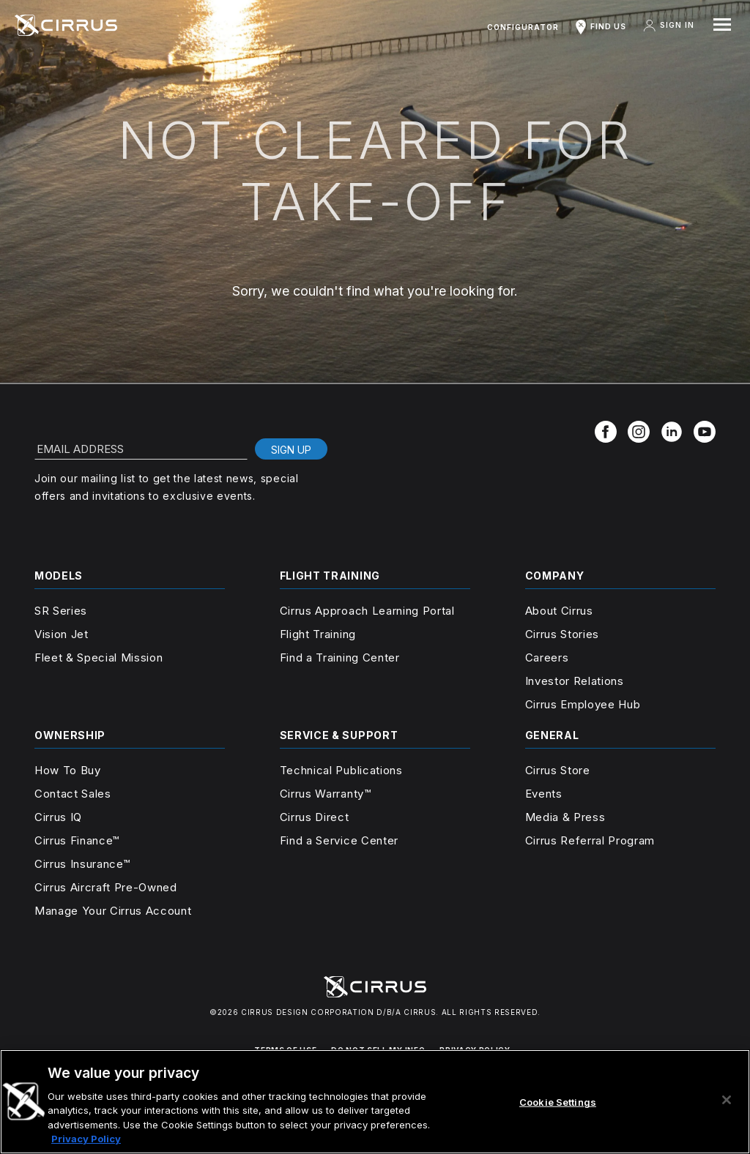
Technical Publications (341, 770)
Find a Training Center (340, 657)
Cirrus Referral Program (590, 840)
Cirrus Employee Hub (583, 704)
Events (543, 794)
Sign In (668, 25)
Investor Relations (574, 681)
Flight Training (318, 634)
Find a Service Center (339, 840)
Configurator (523, 27)
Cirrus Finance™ (76, 840)
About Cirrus (559, 611)
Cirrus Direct (314, 817)
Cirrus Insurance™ (82, 864)
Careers (547, 657)
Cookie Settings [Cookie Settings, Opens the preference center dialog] (557, 1102)
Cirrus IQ (58, 817)
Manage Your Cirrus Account (112, 911)
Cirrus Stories (562, 634)
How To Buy (67, 770)
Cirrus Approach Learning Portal (367, 611)
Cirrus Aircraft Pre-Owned (105, 887)
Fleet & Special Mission (98, 657)
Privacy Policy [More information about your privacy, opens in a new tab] (86, 1138)
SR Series (60, 611)
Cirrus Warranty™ (325, 794)
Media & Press (565, 817)
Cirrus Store (557, 770)
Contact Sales (72, 794)
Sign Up (291, 449)
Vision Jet (61, 634)
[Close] (726, 1100)
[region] (375, 1101)
